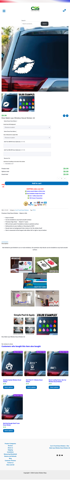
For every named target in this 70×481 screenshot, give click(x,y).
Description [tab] (5, 243)
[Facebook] (57, 455)
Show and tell (10, 465)
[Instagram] (59, 455)
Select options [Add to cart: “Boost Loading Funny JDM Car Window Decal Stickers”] (54, 387)
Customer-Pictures (10, 461)
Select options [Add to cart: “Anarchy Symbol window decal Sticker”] (9, 387)
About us (10, 448)
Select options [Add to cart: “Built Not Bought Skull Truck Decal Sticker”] (9, 431)
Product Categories (10, 444)
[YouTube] (62, 455)
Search (23, 20)
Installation (10, 452)
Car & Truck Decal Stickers (22, 210)
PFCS (34, 210)
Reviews (10, 446)
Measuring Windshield (10, 454)
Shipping (10, 450)
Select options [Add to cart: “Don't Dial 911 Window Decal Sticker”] (32, 387)
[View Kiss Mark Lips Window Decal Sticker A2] (9, 102)
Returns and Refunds (10, 456)
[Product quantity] (61, 178)
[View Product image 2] (26, 102)
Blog (10, 458)
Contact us (10, 463)
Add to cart (36, 183)
